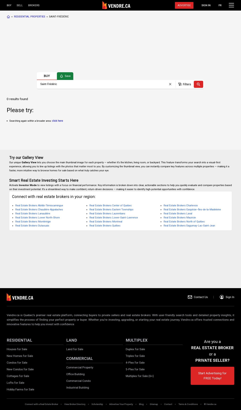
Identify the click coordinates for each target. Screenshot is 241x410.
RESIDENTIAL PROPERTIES (29, 16)
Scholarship (97, 404)
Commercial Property (79, 367)
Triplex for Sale (135, 356)
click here (57, 120)
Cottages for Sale (18, 376)
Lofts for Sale (15, 382)
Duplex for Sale (135, 349)
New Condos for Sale (20, 369)
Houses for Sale (17, 349)
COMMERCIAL (79, 358)
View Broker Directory (74, 404)
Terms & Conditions (188, 404)
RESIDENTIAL (19, 340)
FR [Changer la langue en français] (220, 5)
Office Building (75, 374)
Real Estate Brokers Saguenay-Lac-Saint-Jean (189, 225)
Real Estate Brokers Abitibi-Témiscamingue (39, 205)
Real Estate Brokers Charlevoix (181, 205)
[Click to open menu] (231, 4)
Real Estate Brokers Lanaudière (32, 213)
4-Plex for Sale (135, 362)
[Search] (198, 84)
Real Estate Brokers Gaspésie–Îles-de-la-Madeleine (192, 209)
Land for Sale (74, 349)
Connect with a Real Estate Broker (41, 404)
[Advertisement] (120, 46)
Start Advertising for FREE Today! (212, 375)
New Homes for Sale (20, 356)
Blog (141, 404)
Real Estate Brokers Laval (178, 213)
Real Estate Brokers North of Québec (184, 221)
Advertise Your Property (121, 404)
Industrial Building (77, 387)
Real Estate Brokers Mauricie (180, 217)
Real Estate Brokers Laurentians (107, 213)
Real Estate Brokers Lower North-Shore (37, 217)
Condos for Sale (17, 362)
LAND (71, 340)
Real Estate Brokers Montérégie (33, 221)
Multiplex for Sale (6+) (140, 376)
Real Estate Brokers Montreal (105, 221)
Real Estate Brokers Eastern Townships (111, 209)
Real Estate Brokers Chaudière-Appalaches (39, 209)
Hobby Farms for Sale (20, 389)
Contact (168, 404)
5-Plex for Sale (135, 369)
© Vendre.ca (210, 404)
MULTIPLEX (136, 340)
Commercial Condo (78, 381)
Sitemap (154, 404)
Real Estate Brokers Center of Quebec (110, 205)
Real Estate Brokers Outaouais (32, 225)
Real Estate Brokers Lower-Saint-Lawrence (113, 217)
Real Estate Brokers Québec (104, 225)
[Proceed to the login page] (206, 5)
